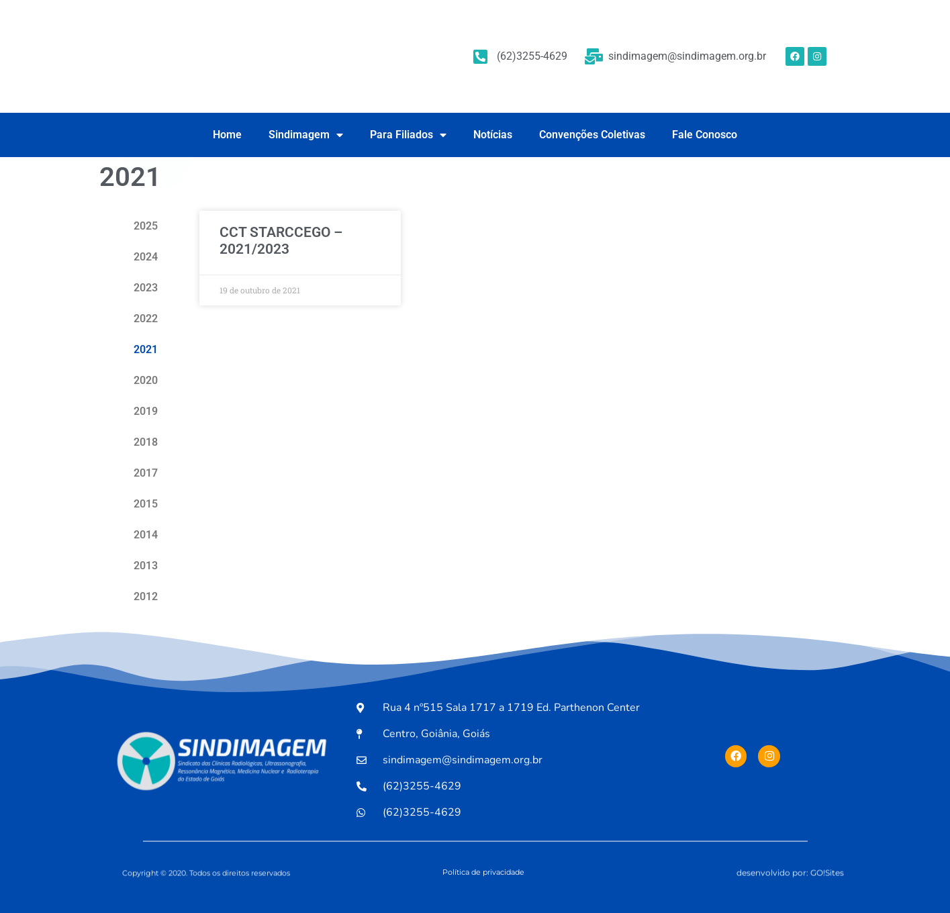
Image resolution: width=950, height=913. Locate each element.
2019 (146, 411)
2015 (146, 503)
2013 (146, 565)
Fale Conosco (704, 134)
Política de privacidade (483, 872)
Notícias (492, 134)
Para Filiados (408, 135)
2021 (146, 349)
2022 (146, 318)
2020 (146, 380)
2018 (146, 442)
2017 (146, 473)
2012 (146, 596)
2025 (146, 226)
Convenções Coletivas (592, 134)
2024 (146, 256)
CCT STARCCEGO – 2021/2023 (281, 240)
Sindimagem (306, 135)
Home (227, 134)
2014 (146, 534)
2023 (146, 287)
